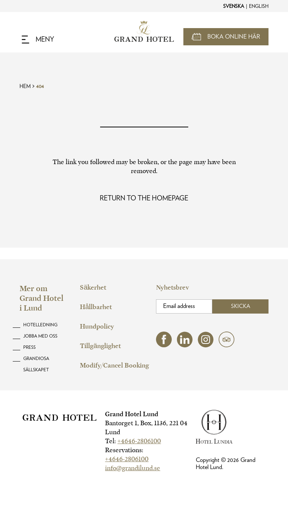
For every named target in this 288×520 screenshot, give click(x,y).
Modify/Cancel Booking (114, 365)
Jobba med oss (40, 336)
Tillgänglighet (100, 346)
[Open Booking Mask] (225, 36)
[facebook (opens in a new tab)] (164, 345)
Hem (25, 86)
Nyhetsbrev (172, 287)
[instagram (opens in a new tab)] (206, 346)
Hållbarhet (96, 307)
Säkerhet (93, 287)
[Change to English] (258, 6)
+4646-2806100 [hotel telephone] (139, 441)
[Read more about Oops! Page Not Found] (144, 198)
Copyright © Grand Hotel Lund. (225, 463)
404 (40, 86)
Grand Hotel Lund (131, 414)
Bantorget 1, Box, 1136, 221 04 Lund (146, 427)
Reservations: (124, 450)
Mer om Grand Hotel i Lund (41, 298)
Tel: (133, 441)
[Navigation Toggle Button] (38, 39)
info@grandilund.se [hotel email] (132, 468)
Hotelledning (40, 325)
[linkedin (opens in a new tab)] (185, 346)
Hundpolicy (97, 326)
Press (29, 347)
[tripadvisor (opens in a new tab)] (226, 345)
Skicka (240, 306)
